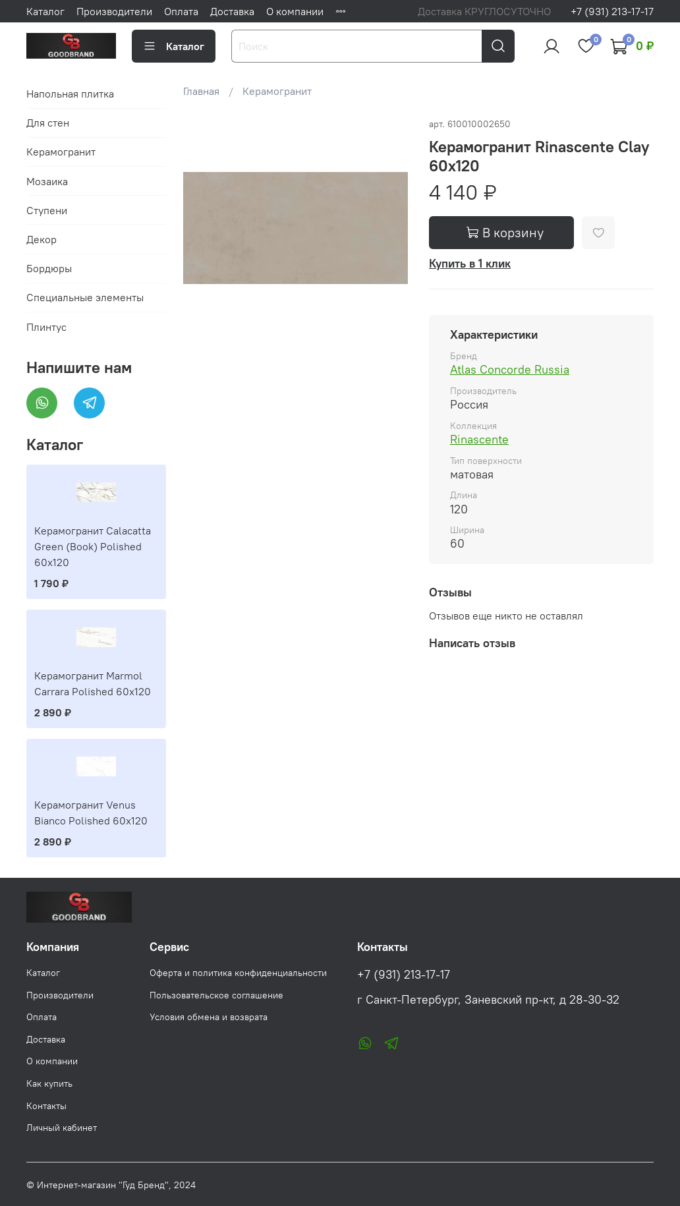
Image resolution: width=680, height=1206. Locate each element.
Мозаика (47, 181)
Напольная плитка (70, 93)
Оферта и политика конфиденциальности (238, 973)
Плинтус (46, 326)
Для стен (47, 122)
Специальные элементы (85, 297)
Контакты (46, 1106)
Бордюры (49, 268)
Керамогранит (277, 91)
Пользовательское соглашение (216, 995)
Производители (114, 11)
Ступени (46, 210)
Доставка (232, 11)
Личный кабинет (61, 1128)
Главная (201, 91)
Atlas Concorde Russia (509, 369)
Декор (41, 239)
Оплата (181, 11)
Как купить (49, 1083)
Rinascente (479, 439)
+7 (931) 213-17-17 (612, 11)
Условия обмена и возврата (209, 1017)
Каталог (45, 11)
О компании (295, 11)
